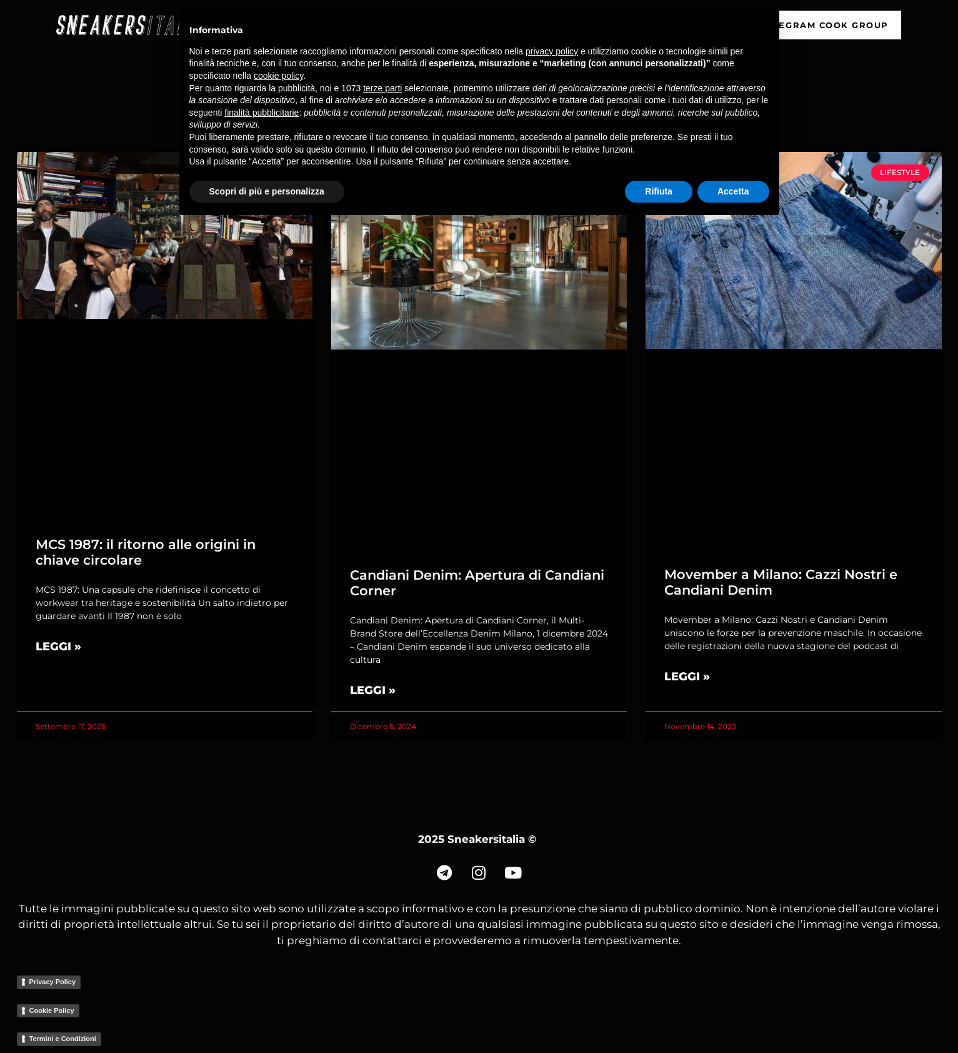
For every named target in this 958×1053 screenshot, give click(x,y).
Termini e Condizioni (62, 1038)
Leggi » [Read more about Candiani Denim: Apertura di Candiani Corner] (373, 690)
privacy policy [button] (552, 51)
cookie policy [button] (278, 76)
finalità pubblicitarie (261, 113)
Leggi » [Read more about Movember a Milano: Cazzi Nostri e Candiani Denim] (687, 676)
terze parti (382, 88)
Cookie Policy (51, 1010)
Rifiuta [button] (658, 191)
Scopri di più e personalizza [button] (266, 191)
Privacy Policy (52, 981)
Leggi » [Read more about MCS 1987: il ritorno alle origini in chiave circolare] (58, 646)
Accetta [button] (733, 191)
